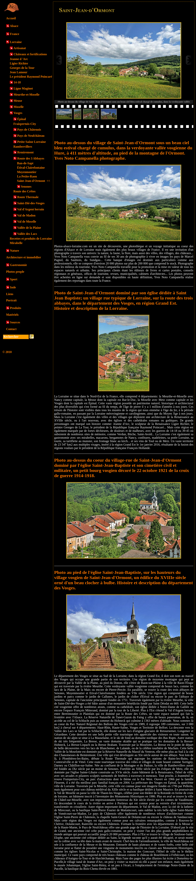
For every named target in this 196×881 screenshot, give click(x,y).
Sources (15, 322)
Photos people (15, 271)
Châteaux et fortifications (30, 54)
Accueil (11, 18)
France (14, 34)
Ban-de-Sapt (25, 163)
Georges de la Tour (22, 67)
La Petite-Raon (27, 176)
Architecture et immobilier (23, 257)
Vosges (18, 113)
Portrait (11, 300)
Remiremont (25, 152)
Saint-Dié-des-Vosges (31, 203)
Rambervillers (22, 146)
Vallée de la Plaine (29, 227)
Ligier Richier (19, 63)
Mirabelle (16, 243)
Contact (11, 329)
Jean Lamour (18, 72)
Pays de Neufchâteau (30, 135)
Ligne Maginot (23, 88)
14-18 (17, 82)
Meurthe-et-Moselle (26, 94)
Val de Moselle (26, 221)
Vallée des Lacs (27, 233)
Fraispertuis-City (24, 123)
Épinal (21, 119)
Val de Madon (26, 215)
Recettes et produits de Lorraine (31, 238)
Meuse (18, 100)
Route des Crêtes (24, 191)
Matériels (12, 314)
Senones (26, 186)
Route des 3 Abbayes (30, 158)
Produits (15, 308)
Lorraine (16, 42)
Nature (14, 250)
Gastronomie (18, 265)
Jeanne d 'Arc (19, 59)
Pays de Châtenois (29, 129)
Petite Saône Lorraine (31, 141)
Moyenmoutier (26, 172)
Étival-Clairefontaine (31, 167)
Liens (9, 294)
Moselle (19, 106)
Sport (13, 279)
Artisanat (19, 48)
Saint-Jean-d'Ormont (33, 180)
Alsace (14, 26)
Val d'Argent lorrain (30, 209)
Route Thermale (27, 197)
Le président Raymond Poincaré (31, 76)
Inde (13, 287)
